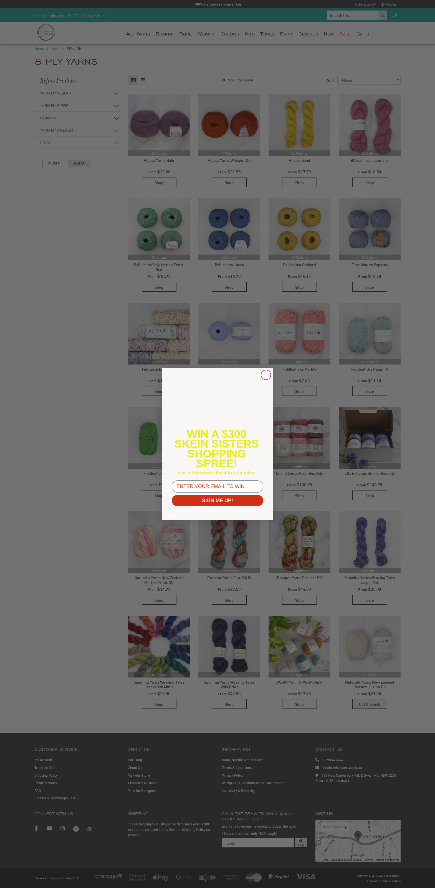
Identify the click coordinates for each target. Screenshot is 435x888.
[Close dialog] (266, 375)
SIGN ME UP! (217, 500)
